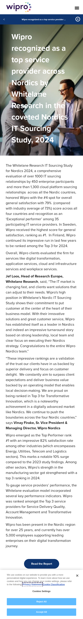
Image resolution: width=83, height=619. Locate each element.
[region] (41, 594)
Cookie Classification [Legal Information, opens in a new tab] (54, 584)
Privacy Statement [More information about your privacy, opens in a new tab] (32, 584)
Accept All (41, 612)
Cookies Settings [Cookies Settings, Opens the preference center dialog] (41, 591)
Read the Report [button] (41, 564)
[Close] (77, 576)
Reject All (41, 601)
